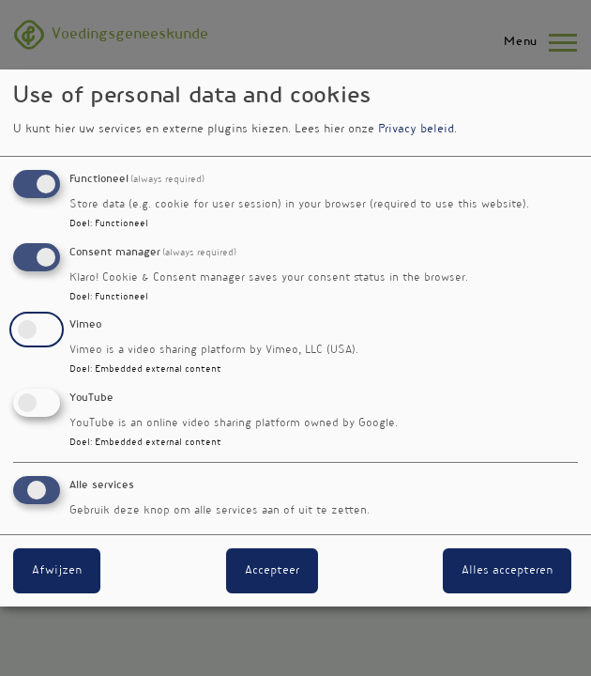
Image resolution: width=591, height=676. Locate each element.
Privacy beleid (416, 129)
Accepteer (272, 570)
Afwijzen (57, 570)
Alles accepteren (507, 570)
